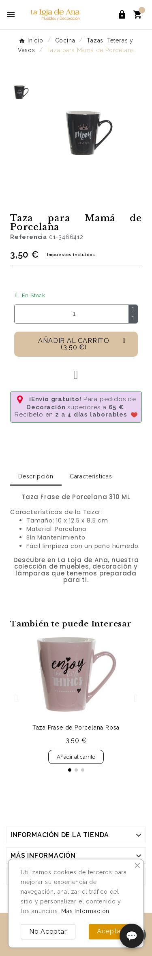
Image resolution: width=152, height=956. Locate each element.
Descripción (36, 476)
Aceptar (110, 931)
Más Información (85, 911)
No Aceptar (48, 931)
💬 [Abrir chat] (132, 936)
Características (91, 476)
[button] (76, 344)
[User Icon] (122, 14)
